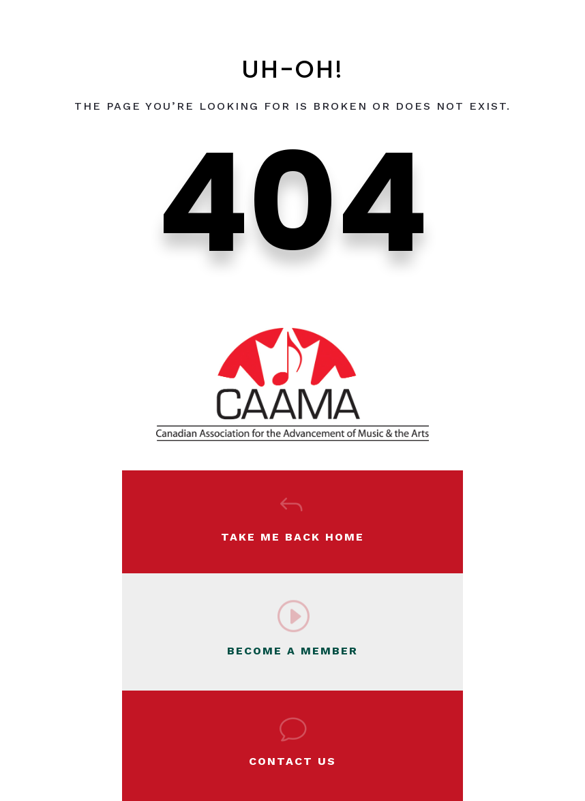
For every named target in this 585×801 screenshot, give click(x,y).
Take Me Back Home (292, 536)
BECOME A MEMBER (292, 650)
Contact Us (292, 761)
